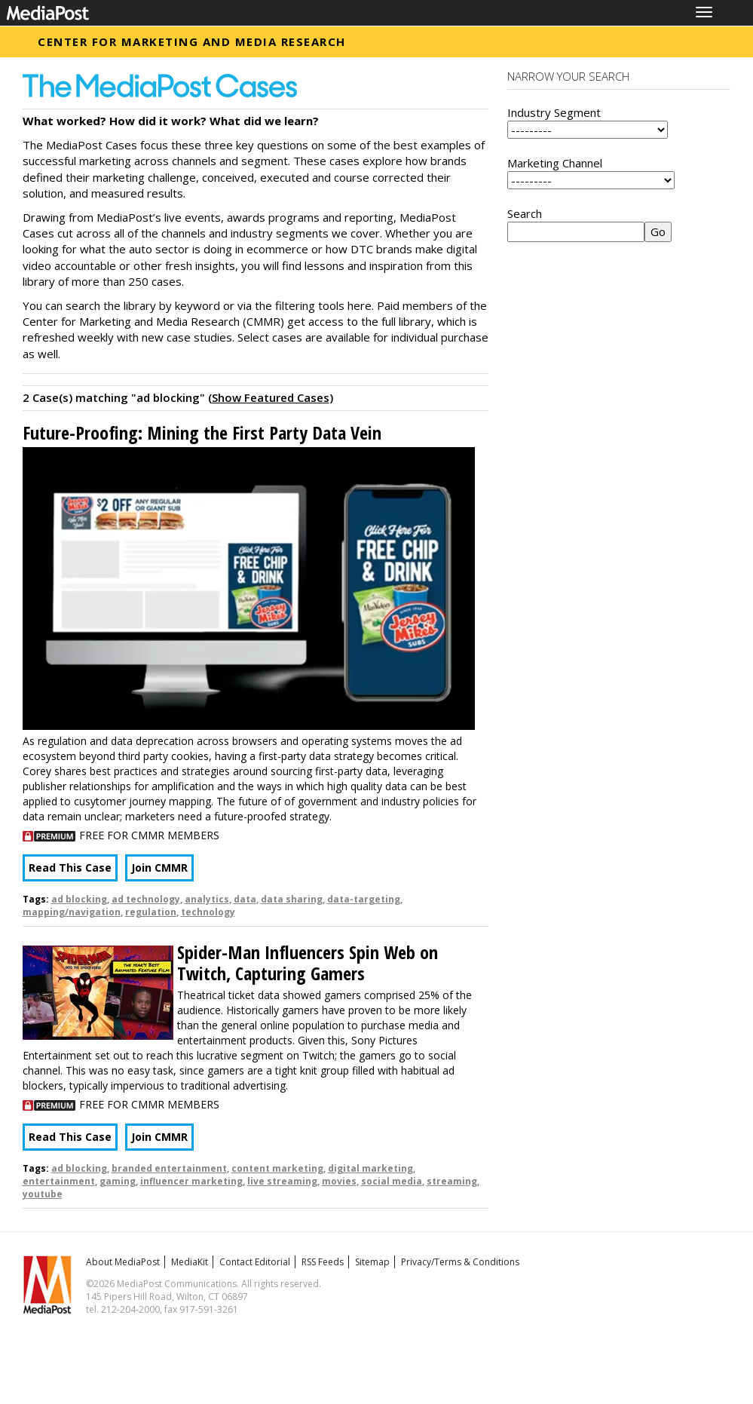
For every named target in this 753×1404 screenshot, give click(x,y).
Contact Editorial (254, 1261)
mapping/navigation (72, 912)
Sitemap (372, 1261)
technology (208, 912)
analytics (207, 899)
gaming (117, 1181)
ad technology (146, 899)
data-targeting (363, 899)
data (245, 899)
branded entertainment (169, 1168)
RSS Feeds (323, 1261)
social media (391, 1181)
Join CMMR (159, 867)
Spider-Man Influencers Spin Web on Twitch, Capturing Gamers (307, 963)
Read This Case (70, 867)
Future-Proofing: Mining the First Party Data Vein (202, 432)
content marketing (277, 1168)
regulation (150, 912)
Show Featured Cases (270, 397)
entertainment (59, 1181)
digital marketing (370, 1168)
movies (339, 1181)
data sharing (292, 899)
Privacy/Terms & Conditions (460, 1261)
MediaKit (189, 1261)
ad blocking (79, 899)
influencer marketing (191, 1181)
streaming (452, 1181)
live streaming (282, 1181)
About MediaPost (123, 1261)
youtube (43, 1194)
